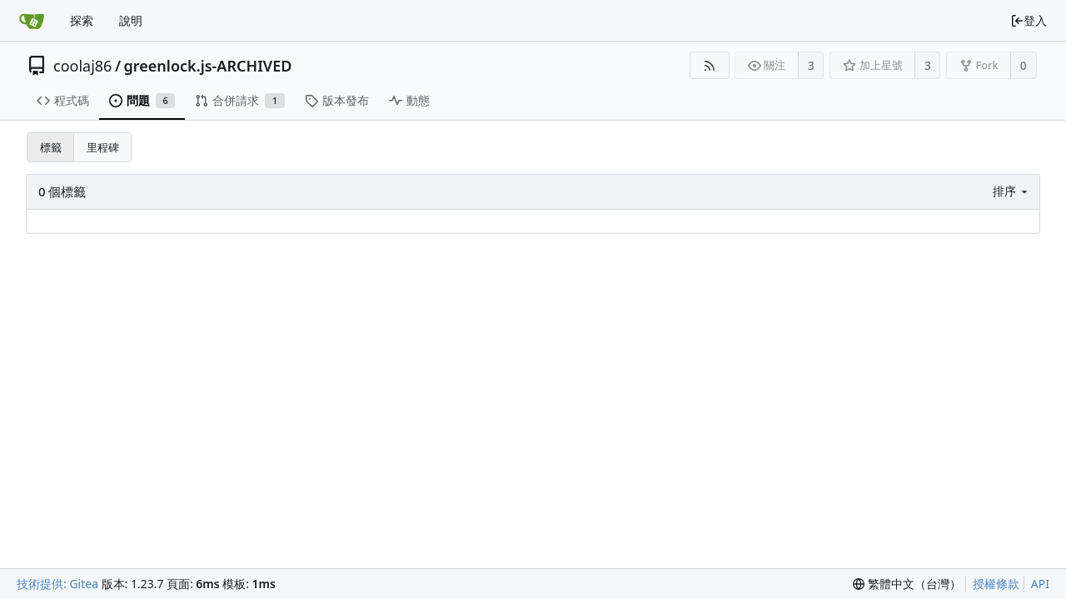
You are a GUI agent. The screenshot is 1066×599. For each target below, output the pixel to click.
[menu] (1012, 191)
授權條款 (996, 584)
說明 (130, 20)
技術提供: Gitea (57, 584)
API (1040, 584)
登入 (1028, 20)
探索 (81, 20)
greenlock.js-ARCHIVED (208, 65)
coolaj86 (82, 65)
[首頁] (31, 21)
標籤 (51, 147)
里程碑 (103, 147)
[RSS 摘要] (709, 65)
